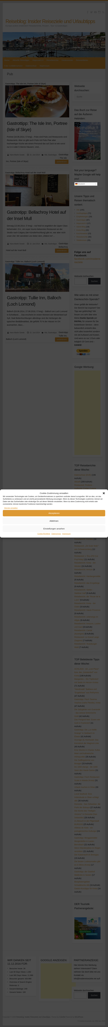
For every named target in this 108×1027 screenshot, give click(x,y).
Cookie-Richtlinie (43, 534)
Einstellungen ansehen (54, 528)
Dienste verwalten (11, 508)
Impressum (66, 534)
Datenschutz (56, 534)
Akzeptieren (53, 513)
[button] (103, 493)
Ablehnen (54, 521)
